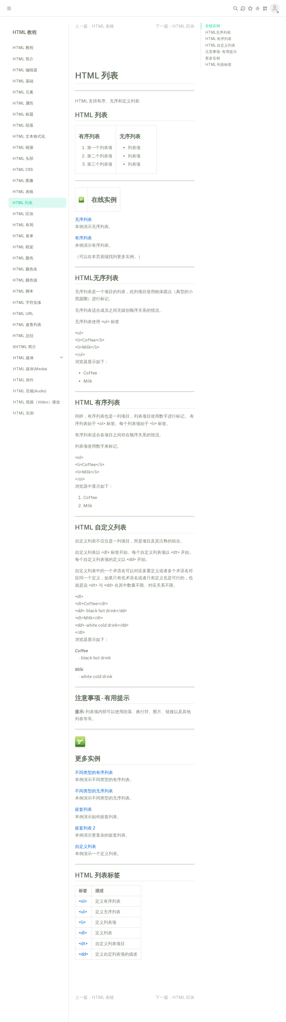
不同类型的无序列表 (94, 790)
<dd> (83, 954)
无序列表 (83, 219)
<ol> (83, 901)
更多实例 (212, 58)
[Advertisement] (240, 153)
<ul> (83, 911)
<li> (82, 922)
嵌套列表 (83, 809)
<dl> (83, 932)
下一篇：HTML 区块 (174, 26)
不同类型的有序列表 (94, 772)
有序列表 (83, 237)
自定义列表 (85, 846)
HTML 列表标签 (218, 64)
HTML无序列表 (218, 32)
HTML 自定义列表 (220, 45)
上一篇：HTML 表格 (94, 26)
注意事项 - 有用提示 (221, 52)
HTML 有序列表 (218, 39)
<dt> (83, 943)
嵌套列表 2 (85, 828)
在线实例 (212, 26)
